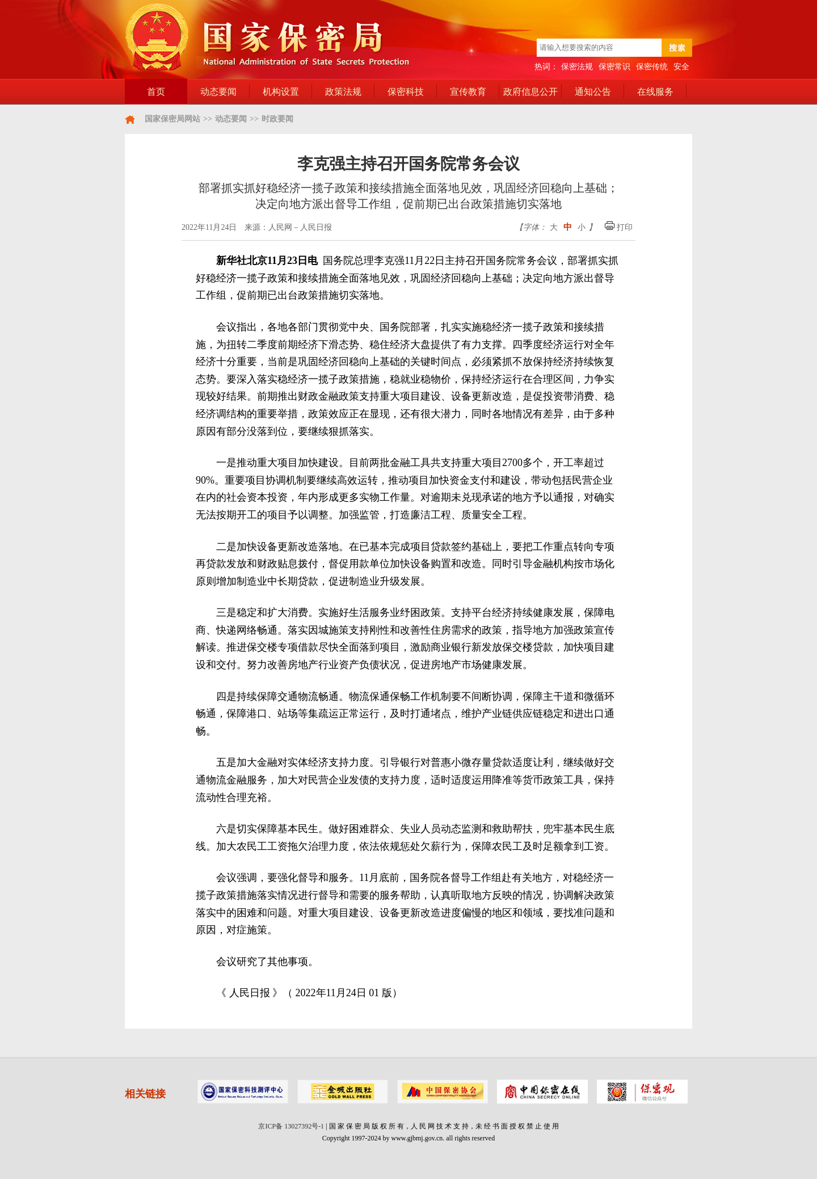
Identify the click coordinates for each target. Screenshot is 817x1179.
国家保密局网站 (172, 119)
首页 (156, 91)
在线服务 (655, 91)
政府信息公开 (530, 91)
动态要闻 (218, 91)
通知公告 (593, 91)
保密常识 (614, 66)
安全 (681, 66)
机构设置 (281, 91)
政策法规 (343, 91)
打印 (619, 227)
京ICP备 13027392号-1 (291, 1126)
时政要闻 (277, 119)
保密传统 (652, 66)
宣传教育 (468, 91)
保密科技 (406, 91)
